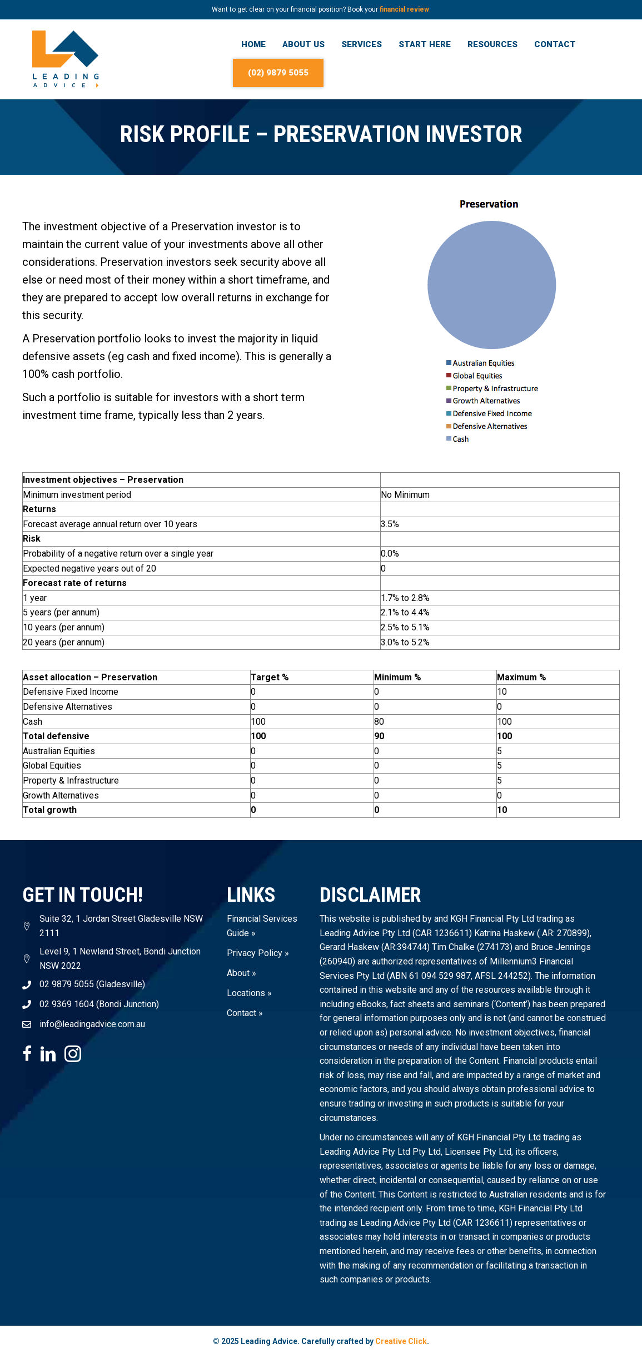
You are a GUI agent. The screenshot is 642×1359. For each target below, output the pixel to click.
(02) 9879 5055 (278, 73)
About (238, 972)
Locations (246, 992)
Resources (492, 44)
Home (253, 44)
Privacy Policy (254, 952)
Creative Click (401, 1341)
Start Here (425, 44)
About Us (303, 44)
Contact (555, 44)
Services (361, 44)
